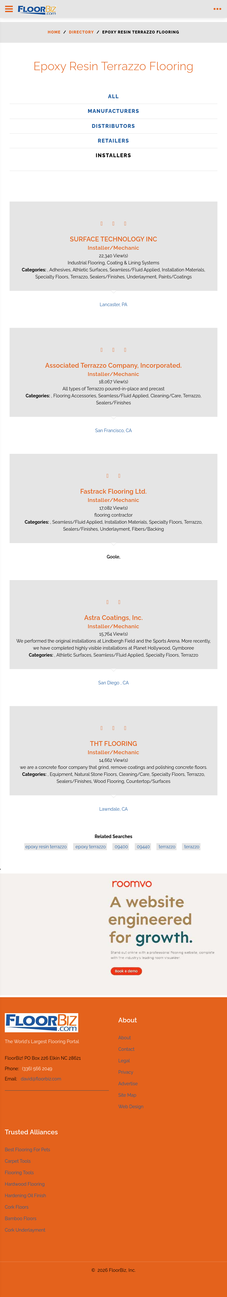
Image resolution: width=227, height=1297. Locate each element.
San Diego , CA (113, 682)
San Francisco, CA (113, 430)
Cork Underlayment (25, 1230)
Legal (124, 1060)
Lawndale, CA (113, 809)
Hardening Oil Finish (25, 1195)
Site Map (127, 1095)
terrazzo (166, 846)
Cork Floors (16, 1207)
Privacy (125, 1072)
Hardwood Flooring (25, 1184)
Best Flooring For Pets (27, 1149)
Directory (81, 32)
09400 (120, 846)
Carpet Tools (18, 1161)
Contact (126, 1049)
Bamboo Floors (20, 1218)
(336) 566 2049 (37, 1068)
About (124, 1037)
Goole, (113, 556)
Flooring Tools (19, 1172)
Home (54, 32)
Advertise (128, 1083)
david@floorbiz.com (41, 1078)
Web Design (131, 1106)
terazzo (191, 846)
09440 (143, 846)
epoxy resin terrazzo (46, 846)
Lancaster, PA (113, 304)
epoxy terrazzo (90, 846)
